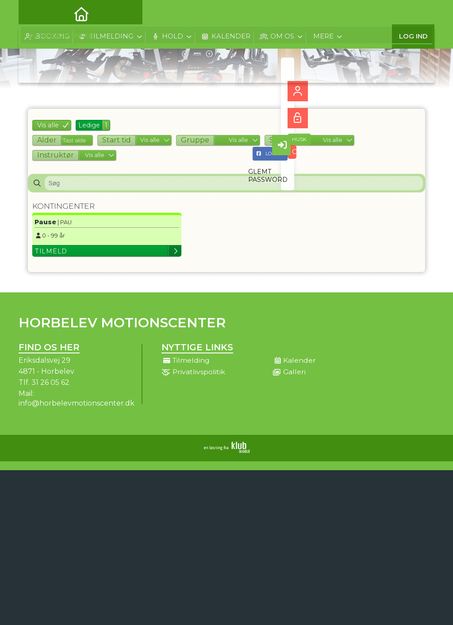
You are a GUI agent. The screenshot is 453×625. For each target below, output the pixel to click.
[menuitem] (32, 13)
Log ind (413, 13)
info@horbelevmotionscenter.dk (76, 403)
